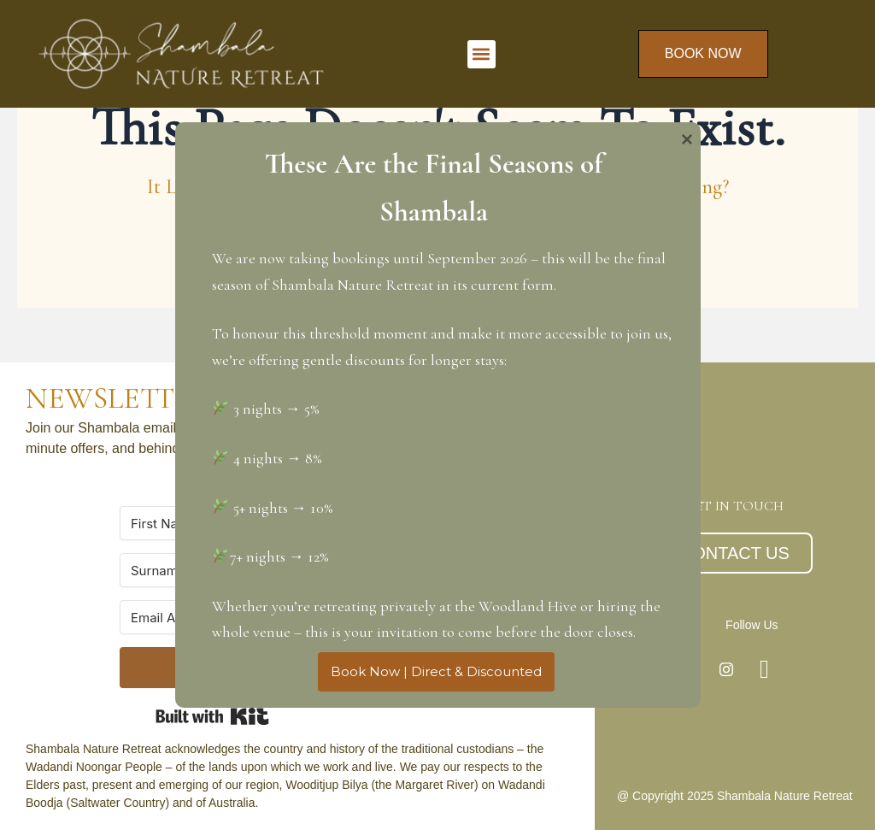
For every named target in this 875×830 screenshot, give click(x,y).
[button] (481, 54)
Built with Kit (212, 716)
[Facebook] (765, 669)
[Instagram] (726, 669)
